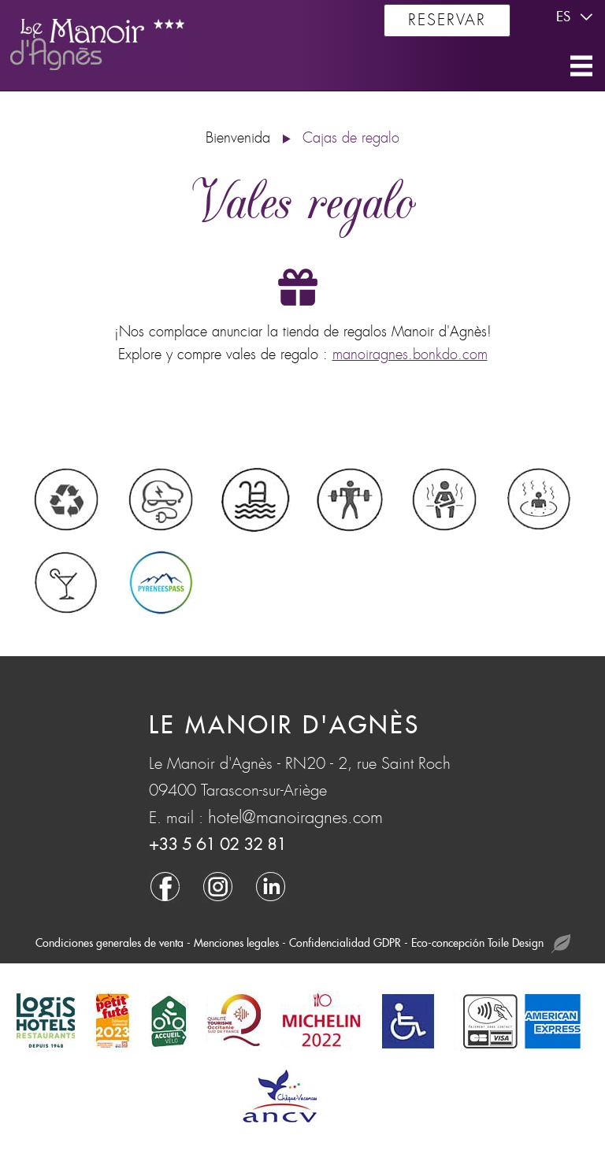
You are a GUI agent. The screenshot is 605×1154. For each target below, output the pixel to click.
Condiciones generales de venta (109, 943)
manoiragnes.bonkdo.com (410, 355)
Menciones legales (236, 943)
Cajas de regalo (350, 138)
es (577, 17)
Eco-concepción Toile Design (490, 944)
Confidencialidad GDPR (345, 943)
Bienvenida (238, 138)
